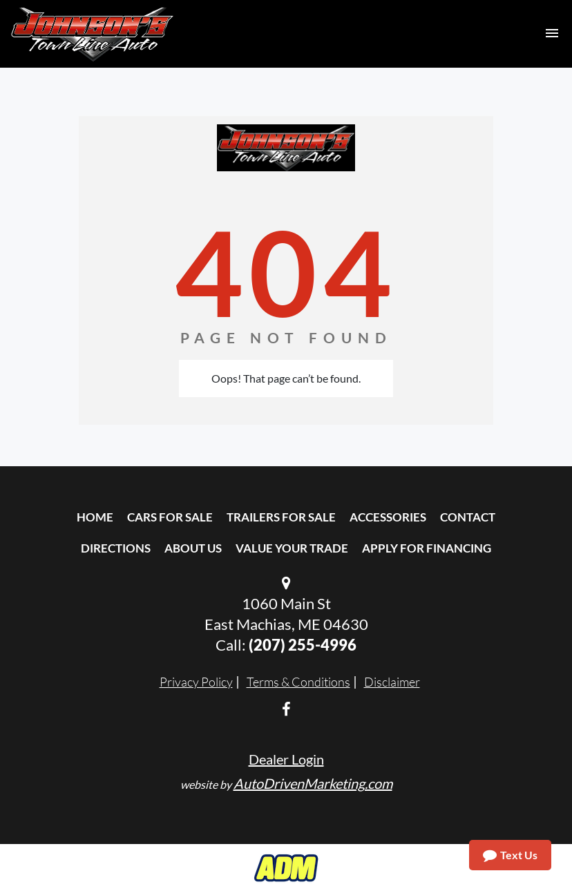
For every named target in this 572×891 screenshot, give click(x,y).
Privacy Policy (196, 681)
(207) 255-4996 (302, 644)
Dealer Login (286, 759)
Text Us (510, 855)
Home (95, 517)
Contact (467, 517)
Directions (116, 548)
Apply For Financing (426, 548)
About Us (193, 548)
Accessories (388, 517)
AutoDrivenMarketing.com (312, 783)
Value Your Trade (292, 548)
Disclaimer (392, 681)
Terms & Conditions (298, 681)
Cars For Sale (170, 517)
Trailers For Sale (281, 517)
